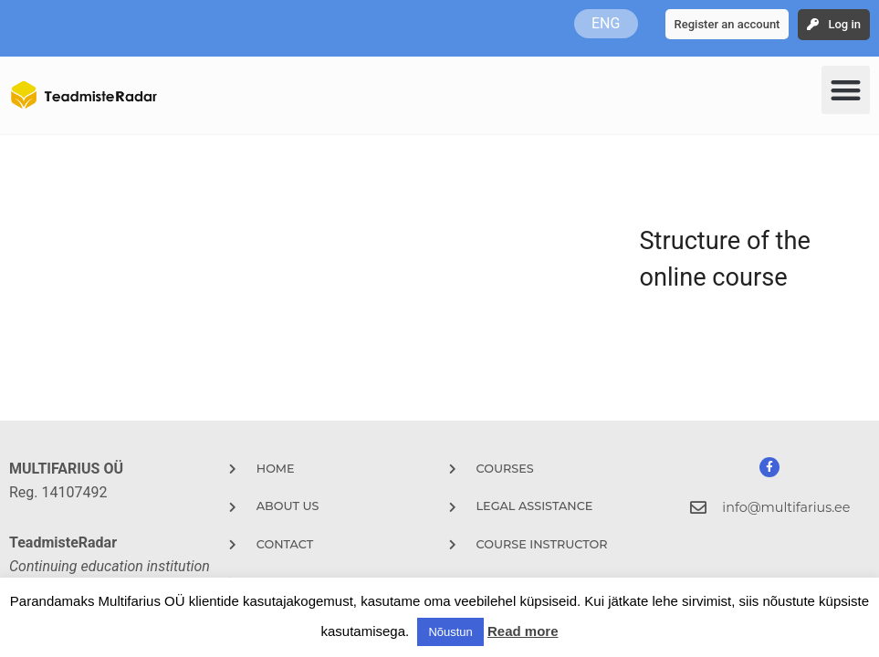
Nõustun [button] (450, 632)
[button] (845, 90)
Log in (844, 24)
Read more (523, 631)
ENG (605, 23)
